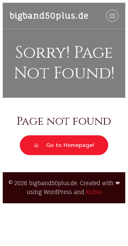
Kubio (94, 192)
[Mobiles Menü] (112, 16)
